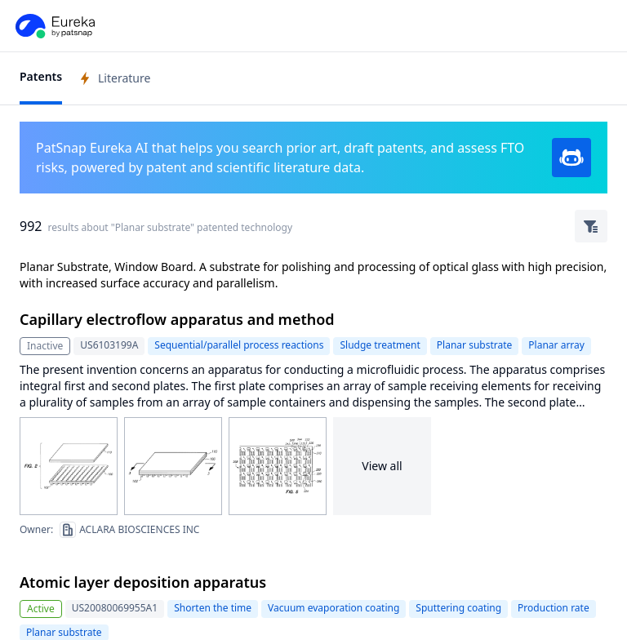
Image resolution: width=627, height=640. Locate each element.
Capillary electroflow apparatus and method (177, 319)
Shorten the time (212, 608)
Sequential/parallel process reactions (238, 345)
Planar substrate (475, 345)
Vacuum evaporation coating (333, 608)
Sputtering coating (458, 608)
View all (382, 465)
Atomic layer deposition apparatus (143, 582)
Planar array (556, 345)
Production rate (553, 608)
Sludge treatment (380, 345)
